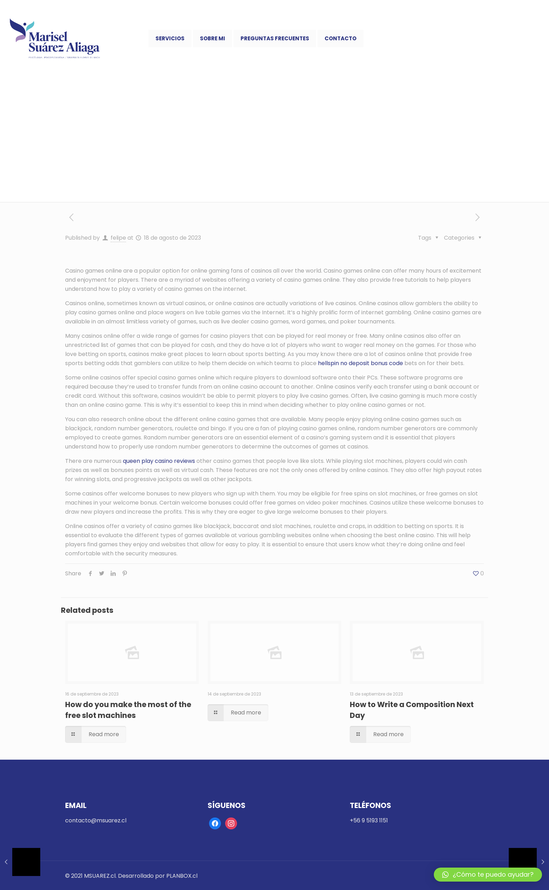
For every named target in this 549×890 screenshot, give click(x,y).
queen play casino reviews (159, 461)
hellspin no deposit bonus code (360, 363)
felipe (118, 238)
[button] (488, 875)
